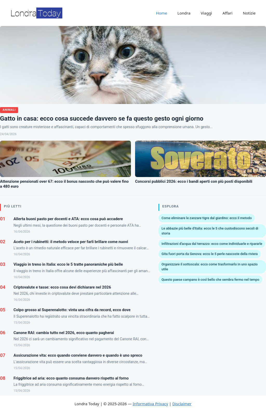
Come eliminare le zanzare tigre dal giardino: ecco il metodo (207, 218)
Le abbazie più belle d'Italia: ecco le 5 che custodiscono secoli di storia (210, 231)
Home (161, 13)
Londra (183, 13)
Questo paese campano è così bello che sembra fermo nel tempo (210, 280)
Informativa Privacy (150, 403)
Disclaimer (181, 403)
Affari (227, 13)
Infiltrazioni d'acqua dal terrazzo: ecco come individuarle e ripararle (212, 244)
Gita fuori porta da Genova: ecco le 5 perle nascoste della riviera (210, 254)
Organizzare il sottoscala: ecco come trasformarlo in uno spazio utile (210, 266)
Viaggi (206, 13)
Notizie (249, 13)
